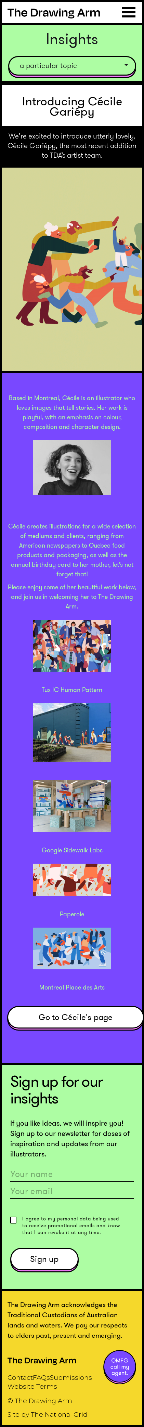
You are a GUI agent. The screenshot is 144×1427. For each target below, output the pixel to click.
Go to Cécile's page (76, 1017)
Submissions (71, 1378)
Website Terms (32, 1386)
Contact (20, 1378)
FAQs (41, 1378)
